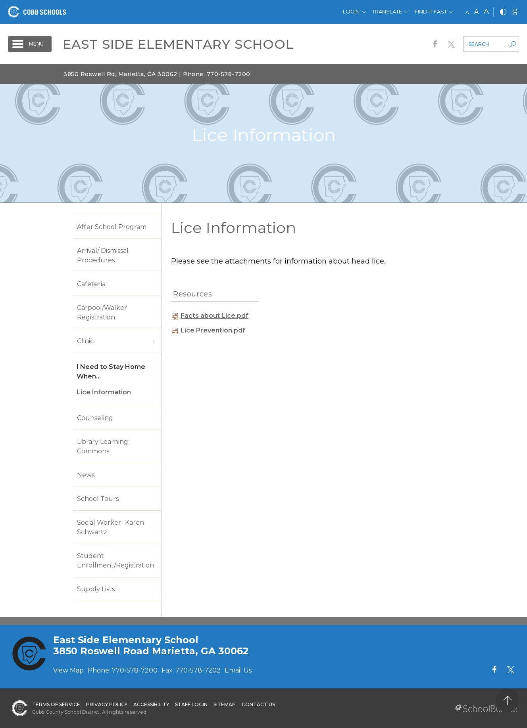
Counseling (95, 418)
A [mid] (476, 11)
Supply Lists (96, 589)
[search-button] (513, 45)
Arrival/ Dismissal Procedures (103, 255)
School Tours (98, 499)
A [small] (467, 12)
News (85, 475)
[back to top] (507, 700)
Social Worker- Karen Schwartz (110, 527)
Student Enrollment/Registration (115, 560)
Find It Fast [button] (431, 11)
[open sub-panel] (153, 341)
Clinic (85, 341)
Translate (387, 11)
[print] (515, 12)
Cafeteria (91, 284)
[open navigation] (30, 44)
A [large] (486, 11)
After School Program (111, 227)
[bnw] (503, 12)
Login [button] (351, 11)
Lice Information (104, 392)
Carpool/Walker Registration (102, 312)
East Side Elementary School (178, 44)
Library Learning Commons (102, 446)
